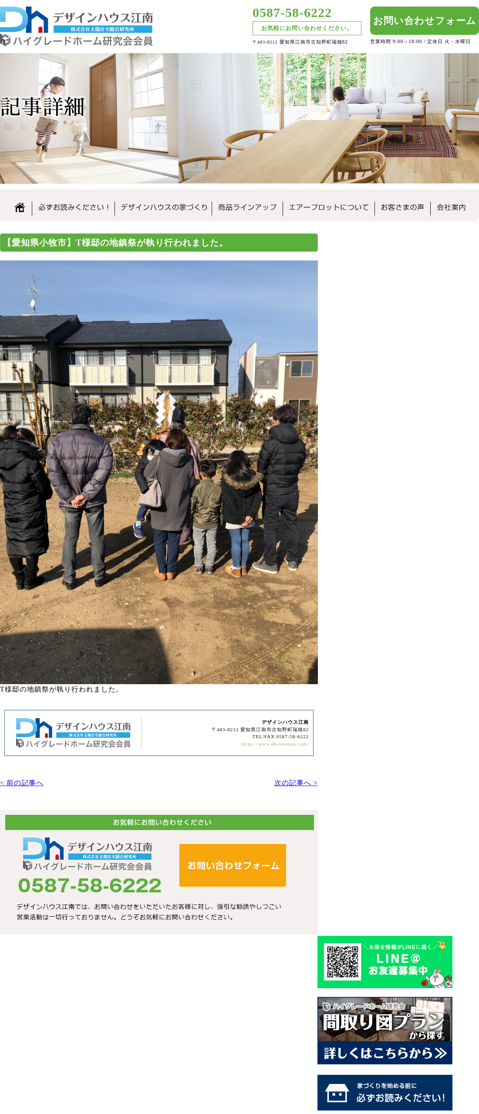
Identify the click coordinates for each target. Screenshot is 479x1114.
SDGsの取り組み (411, 692)
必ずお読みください (285, 1005)
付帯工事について (411, 518)
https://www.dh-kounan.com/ (275, 741)
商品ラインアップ (247, 203)
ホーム (16, 203)
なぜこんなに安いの (411, 451)
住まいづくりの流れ (363, 1005)
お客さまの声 (402, 203)
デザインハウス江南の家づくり (163, 203)
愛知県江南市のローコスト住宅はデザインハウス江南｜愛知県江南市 (76, 26)
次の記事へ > (296, 781)
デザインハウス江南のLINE (411, 256)
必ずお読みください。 (73, 203)
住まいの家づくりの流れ (411, 496)
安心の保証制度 (411, 474)
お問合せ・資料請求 (438, 1026)
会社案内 (454, 203)
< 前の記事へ (22, 781)
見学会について (411, 593)
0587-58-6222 (292, 12)
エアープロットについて (328, 203)
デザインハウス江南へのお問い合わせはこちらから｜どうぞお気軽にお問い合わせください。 (159, 868)
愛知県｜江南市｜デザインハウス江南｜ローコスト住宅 (87, 1004)
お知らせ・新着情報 (438, 994)
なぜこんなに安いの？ (288, 1015)
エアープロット (279, 1036)
